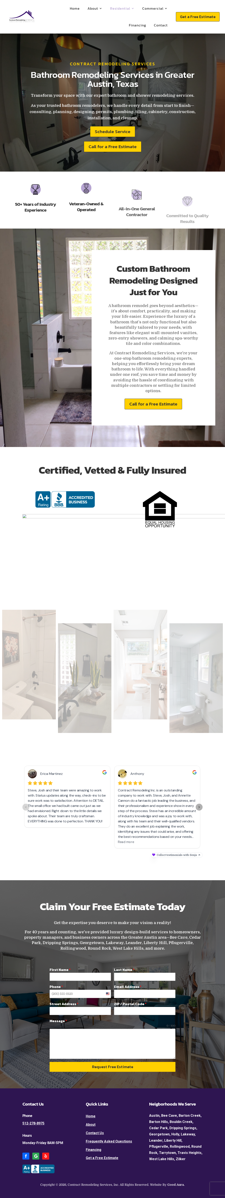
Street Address (64, 1003)
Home (75, 8)
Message (58, 1020)
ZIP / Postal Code (130, 1003)
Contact (161, 25)
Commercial (152, 8)
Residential (120, 8)
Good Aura (175, 1184)
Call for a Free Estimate (113, 146)
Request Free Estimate (112, 1067)
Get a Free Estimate (198, 17)
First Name (60, 969)
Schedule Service (112, 131)
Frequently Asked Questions (109, 1141)
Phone (56, 986)
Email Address (127, 986)
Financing (137, 25)
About (93, 8)
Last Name (124, 969)
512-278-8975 (33, 1123)
